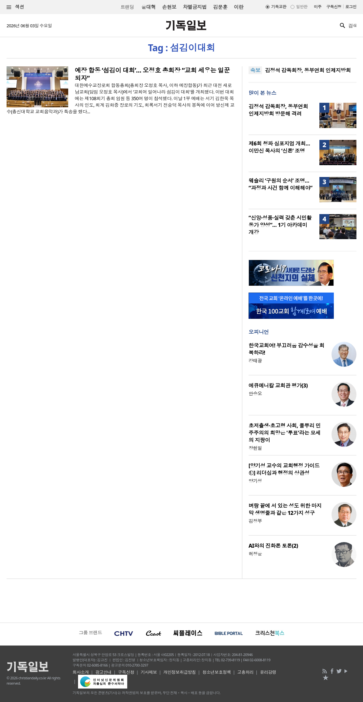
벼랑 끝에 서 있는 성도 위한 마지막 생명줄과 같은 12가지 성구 (285, 509)
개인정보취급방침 (179, 672)
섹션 (15, 7)
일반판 (301, 7)
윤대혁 (148, 7)
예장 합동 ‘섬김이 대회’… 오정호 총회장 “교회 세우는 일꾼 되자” (152, 74)
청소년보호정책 (216, 672)
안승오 (255, 393)
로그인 (350, 7)
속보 (255, 70)
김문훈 (220, 7)
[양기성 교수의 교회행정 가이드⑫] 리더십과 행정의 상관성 (284, 469)
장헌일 (255, 448)
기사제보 (149, 672)
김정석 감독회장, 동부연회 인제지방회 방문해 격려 (278, 110)
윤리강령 (268, 672)
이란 (238, 7)
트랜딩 (127, 7)
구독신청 (333, 7)
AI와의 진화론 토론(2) (273, 545)
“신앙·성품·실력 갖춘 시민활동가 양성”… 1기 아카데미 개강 (280, 225)
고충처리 (245, 672)
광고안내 (103, 672)
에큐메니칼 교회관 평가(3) (278, 385)
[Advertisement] (181, 600)
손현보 (169, 7)
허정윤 (255, 554)
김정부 (255, 521)
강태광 (255, 361)
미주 (317, 7)
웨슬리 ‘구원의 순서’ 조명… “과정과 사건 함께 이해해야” (281, 184)
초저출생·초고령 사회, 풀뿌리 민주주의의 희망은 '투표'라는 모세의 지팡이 (285, 433)
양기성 (255, 481)
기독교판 (278, 7)
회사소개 (80, 672)
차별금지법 (195, 7)
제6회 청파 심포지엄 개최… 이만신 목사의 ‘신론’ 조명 (279, 147)
